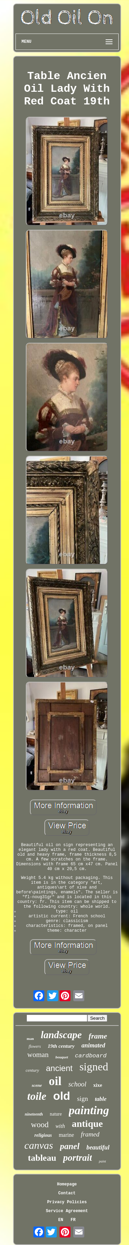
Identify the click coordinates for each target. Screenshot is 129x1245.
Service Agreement (67, 1211)
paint (102, 1161)
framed (90, 1134)
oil (55, 1081)
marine (66, 1135)
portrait (77, 1158)
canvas (38, 1145)
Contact (66, 1193)
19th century (61, 1046)
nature (56, 1114)
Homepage (67, 1184)
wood (40, 1124)
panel (69, 1146)
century (32, 1070)
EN (60, 1220)
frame (98, 1036)
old (61, 1096)
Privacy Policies (67, 1202)
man (30, 1038)
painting (89, 1110)
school (77, 1084)
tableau (42, 1158)
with (60, 1126)
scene (37, 1085)
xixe (97, 1085)
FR (73, 1220)
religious (43, 1135)
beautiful (97, 1147)
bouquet (61, 1057)
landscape (61, 1034)
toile (36, 1096)
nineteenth (34, 1114)
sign (82, 1098)
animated (93, 1045)
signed (93, 1066)
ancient (59, 1068)
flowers (35, 1046)
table (101, 1099)
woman (38, 1055)
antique (87, 1123)
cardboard (91, 1056)
